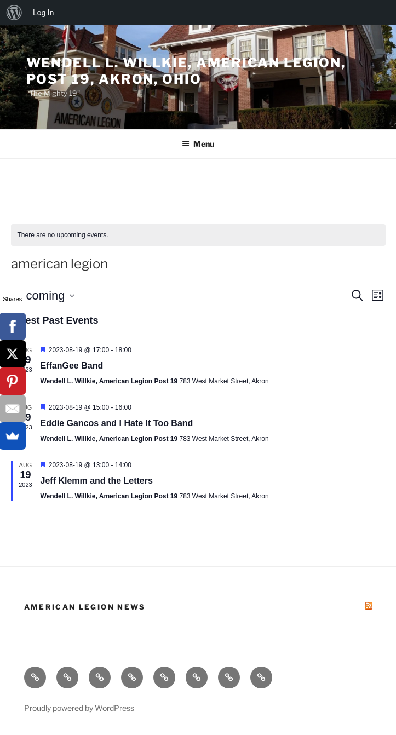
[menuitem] (14, 12)
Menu (198, 143)
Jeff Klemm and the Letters (97, 480)
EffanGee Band (72, 365)
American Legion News (85, 606)
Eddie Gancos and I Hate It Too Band (117, 423)
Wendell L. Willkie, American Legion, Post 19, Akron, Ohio (186, 71)
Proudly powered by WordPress (79, 708)
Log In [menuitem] (43, 12)
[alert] (198, 235)
